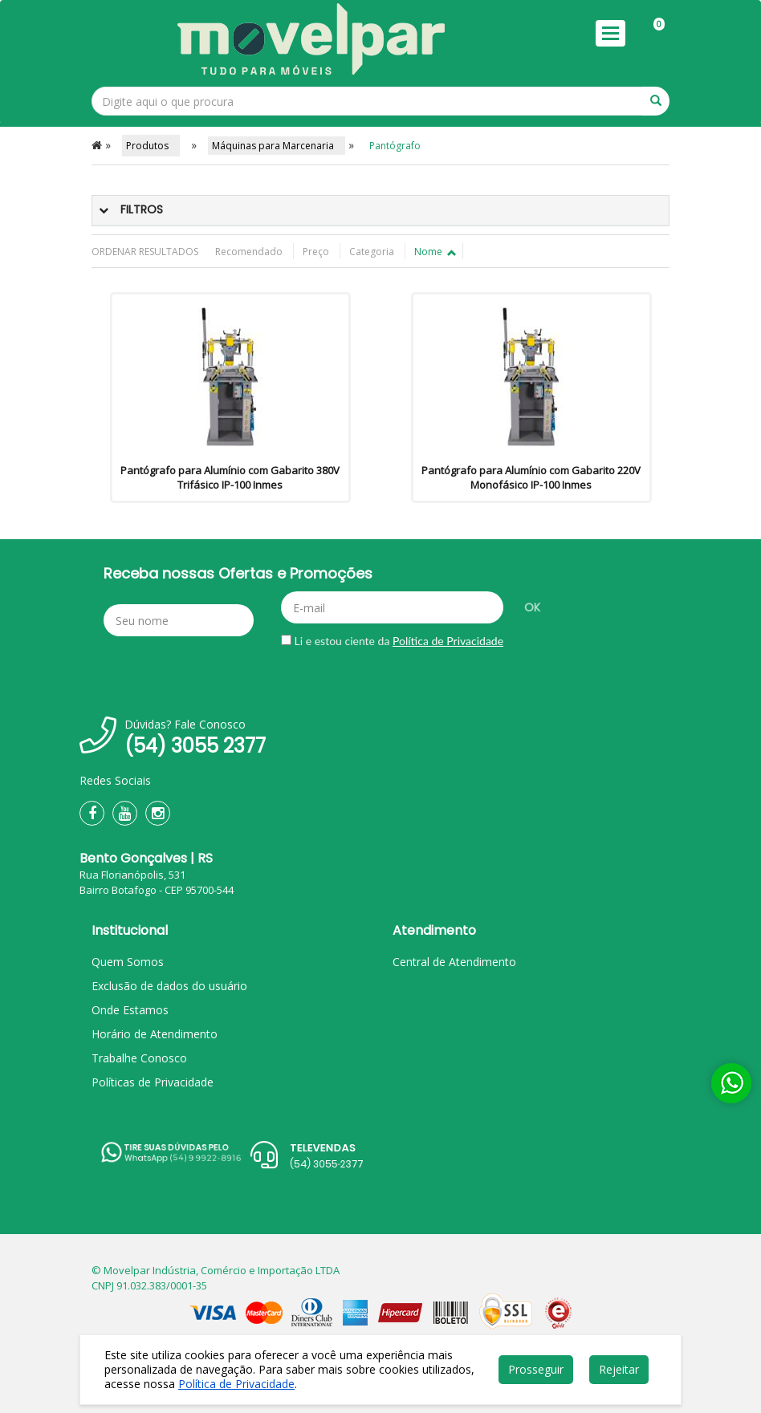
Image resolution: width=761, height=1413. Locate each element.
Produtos (151, 145)
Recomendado (250, 251)
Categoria (373, 251)
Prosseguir (536, 1369)
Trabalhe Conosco (139, 1058)
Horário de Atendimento (155, 1033)
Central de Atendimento (454, 961)
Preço (317, 251)
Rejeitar (619, 1369)
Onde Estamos (130, 1009)
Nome (434, 251)
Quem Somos (128, 961)
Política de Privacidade (448, 641)
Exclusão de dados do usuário (169, 985)
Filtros (141, 209)
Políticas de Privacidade (153, 1082)
